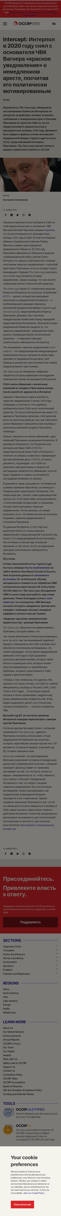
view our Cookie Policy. (34, 1193)
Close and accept (22, 1204)
